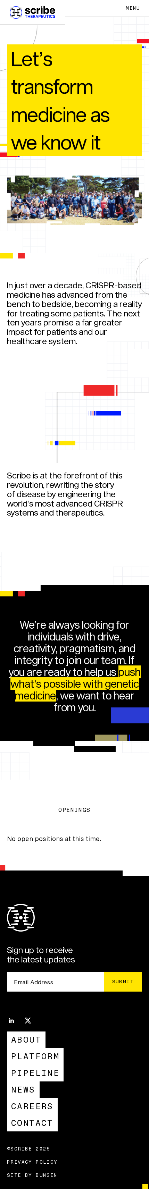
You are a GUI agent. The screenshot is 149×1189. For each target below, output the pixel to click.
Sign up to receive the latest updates (41, 954)
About (26, 1040)
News (23, 1090)
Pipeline (35, 1073)
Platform (35, 1056)
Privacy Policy (32, 1162)
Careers (32, 1106)
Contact (32, 1123)
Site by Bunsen (32, 1175)
